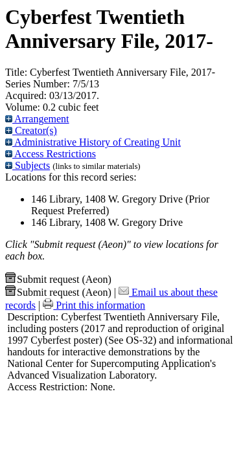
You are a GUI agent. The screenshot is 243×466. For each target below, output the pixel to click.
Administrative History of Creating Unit (93, 142)
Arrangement (37, 118)
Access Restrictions (50, 153)
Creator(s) (31, 130)
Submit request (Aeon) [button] (58, 279)
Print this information (94, 305)
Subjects (27, 165)
